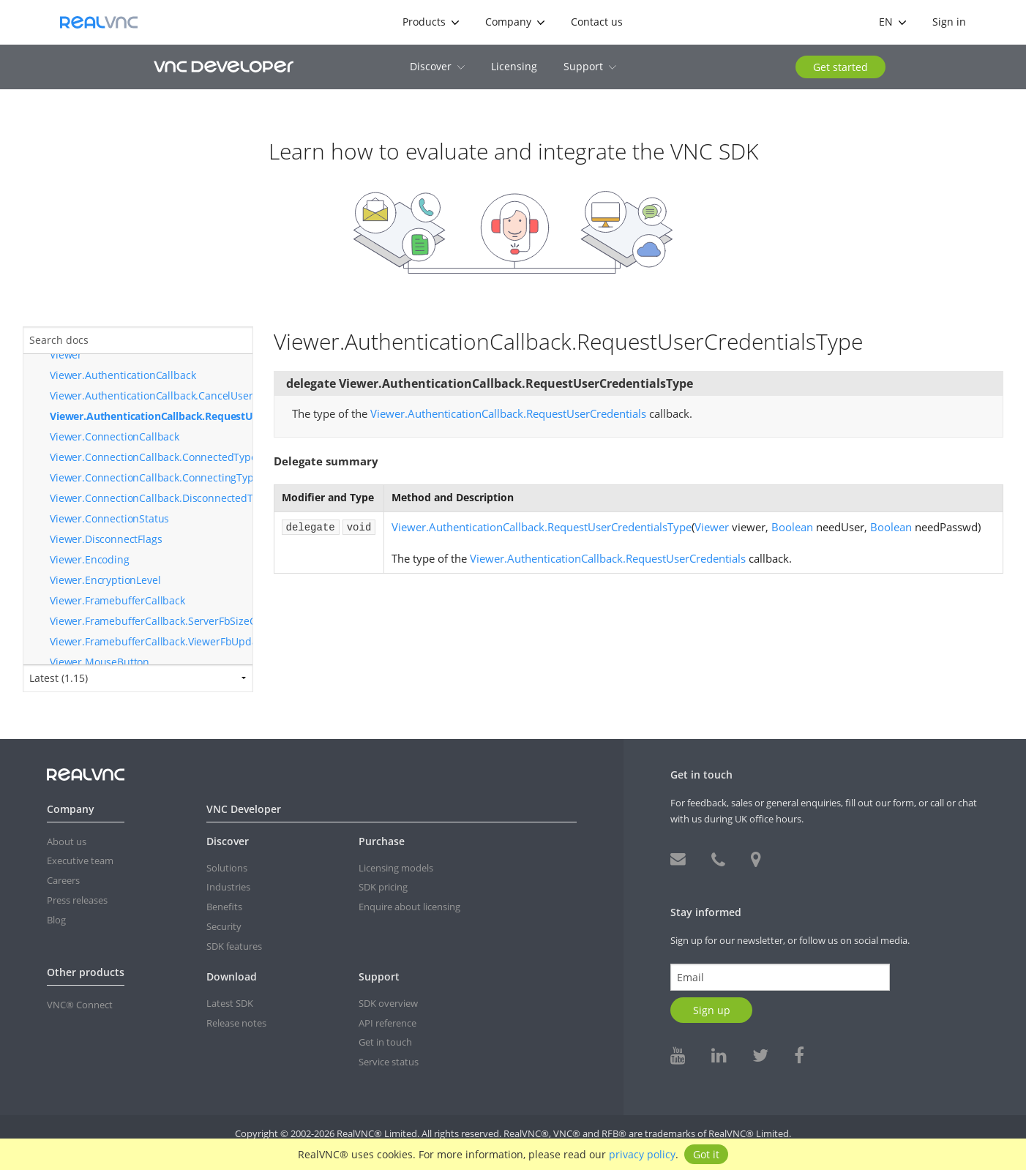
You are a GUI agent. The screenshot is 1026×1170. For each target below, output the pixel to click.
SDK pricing (383, 886)
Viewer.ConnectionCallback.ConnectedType (151, 457)
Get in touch (385, 1042)
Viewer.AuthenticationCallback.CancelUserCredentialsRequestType (151, 395)
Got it (706, 1154)
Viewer (66, 354)
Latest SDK (229, 1003)
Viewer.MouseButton (99, 662)
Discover (437, 66)
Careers (63, 880)
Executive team (80, 860)
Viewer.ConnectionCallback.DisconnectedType (151, 498)
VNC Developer (223, 66)
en (892, 22)
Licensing (514, 66)
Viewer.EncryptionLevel (105, 580)
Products (430, 22)
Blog (56, 919)
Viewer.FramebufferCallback (117, 600)
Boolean (792, 527)
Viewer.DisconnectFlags (106, 539)
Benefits (224, 906)
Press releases (77, 900)
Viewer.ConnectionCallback (114, 436)
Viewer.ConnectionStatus (109, 518)
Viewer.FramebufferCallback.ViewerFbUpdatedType (151, 641)
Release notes (236, 1023)
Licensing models (396, 867)
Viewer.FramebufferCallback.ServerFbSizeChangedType (151, 621)
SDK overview (388, 1003)
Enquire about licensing (409, 906)
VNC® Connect (80, 1004)
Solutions (226, 867)
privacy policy (642, 1154)
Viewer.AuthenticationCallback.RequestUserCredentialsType (151, 416)
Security (223, 926)
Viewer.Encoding (90, 559)
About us (66, 841)
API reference (387, 1023)
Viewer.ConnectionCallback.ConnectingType (151, 477)
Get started (840, 67)
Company (514, 22)
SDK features (234, 946)
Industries (228, 886)
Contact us (597, 22)
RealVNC (99, 22)
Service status (389, 1061)
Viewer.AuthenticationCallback (122, 375)
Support (589, 66)
